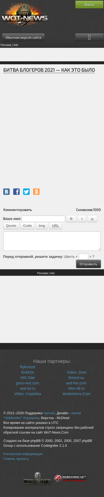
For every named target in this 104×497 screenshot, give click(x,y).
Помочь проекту (16, 459)
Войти (89, 4)
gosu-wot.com (27, 383)
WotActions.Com (77, 394)
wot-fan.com (76, 383)
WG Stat (27, 378)
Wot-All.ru (76, 388)
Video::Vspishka (27, 394)
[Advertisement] (52, 54)
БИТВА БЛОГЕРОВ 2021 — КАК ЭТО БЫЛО (49, 70)
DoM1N (27, 372)
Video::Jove (76, 372)
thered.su (76, 378)
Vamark (49, 413)
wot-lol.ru (27, 388)
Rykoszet (28, 367)
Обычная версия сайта (23, 37)
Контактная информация (23, 454)
